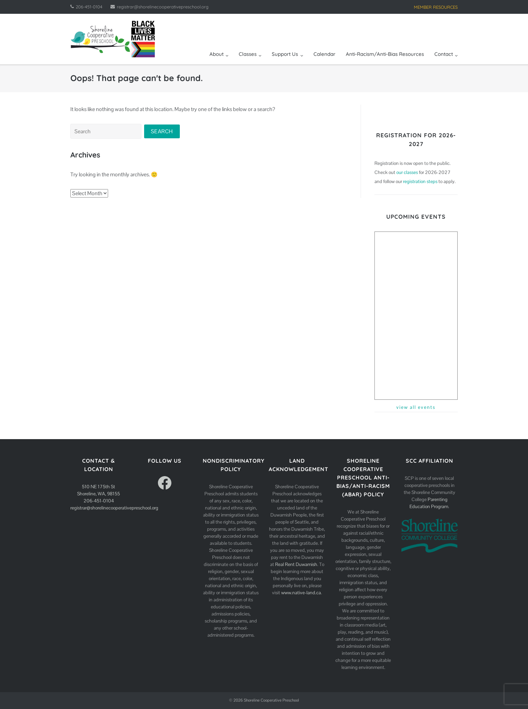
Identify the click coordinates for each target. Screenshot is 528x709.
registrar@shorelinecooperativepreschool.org (162, 6)
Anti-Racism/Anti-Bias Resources (385, 54)
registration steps (420, 181)
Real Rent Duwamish (296, 564)
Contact (443, 54)
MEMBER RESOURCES (436, 7)
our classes (407, 172)
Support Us (285, 54)
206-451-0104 (89, 6)
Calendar (324, 54)
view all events (415, 407)
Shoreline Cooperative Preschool (271, 700)
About (216, 54)
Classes (248, 54)
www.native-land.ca (301, 593)
